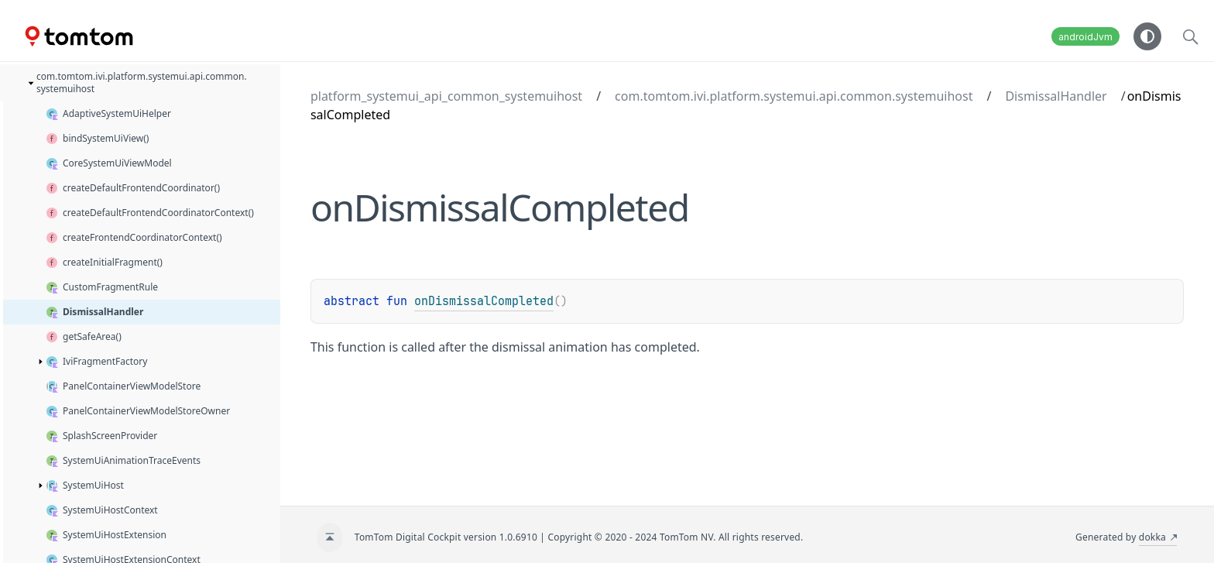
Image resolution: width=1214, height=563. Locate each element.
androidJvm (1085, 37)
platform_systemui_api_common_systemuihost (446, 96)
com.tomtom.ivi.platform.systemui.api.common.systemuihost (793, 96)
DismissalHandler (1055, 96)
